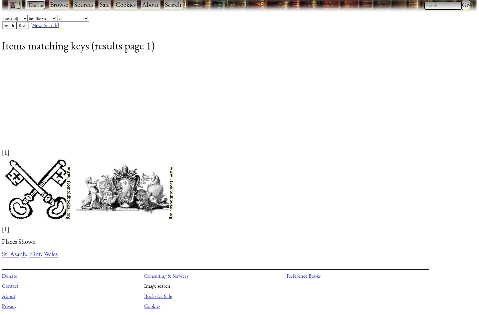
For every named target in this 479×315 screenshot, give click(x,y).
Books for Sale (158, 296)
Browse (59, 4)
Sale (104, 4)
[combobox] (443, 6)
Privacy (9, 306)
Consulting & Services (166, 275)
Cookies (126, 4)
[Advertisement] (188, 104)
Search (173, 4)
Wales (51, 254)
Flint (35, 254)
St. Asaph (14, 254)
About (150, 4)
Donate (9, 275)
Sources (84, 4)
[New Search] (44, 25)
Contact (10, 285)
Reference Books (304, 275)
